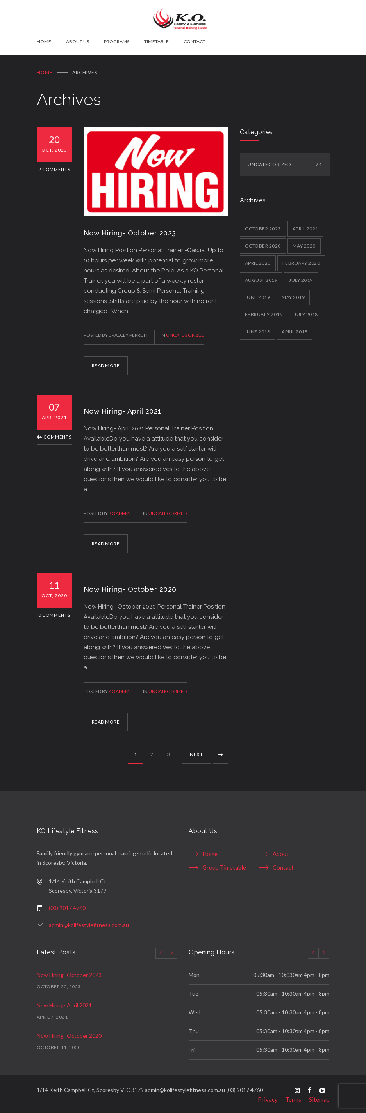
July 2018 (306, 311)
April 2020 (258, 260)
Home (45, 69)
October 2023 (263, 225)
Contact (283, 864)
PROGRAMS (116, 41)
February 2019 (264, 311)
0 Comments (54, 612)
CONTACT (194, 41)
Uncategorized (185, 332)
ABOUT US (77, 41)
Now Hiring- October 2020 (130, 586)
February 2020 (301, 260)
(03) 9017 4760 (67, 905)
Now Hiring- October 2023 (130, 230)
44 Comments (54, 434)
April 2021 (305, 225)
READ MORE (106, 363)
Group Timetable (224, 864)
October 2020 (263, 243)
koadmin (120, 510)
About (281, 851)
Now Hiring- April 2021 (122, 408)
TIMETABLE (156, 41)
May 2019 (293, 294)
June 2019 (257, 294)
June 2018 (257, 328)
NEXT (196, 751)
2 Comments (54, 166)
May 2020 (304, 243)
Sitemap (319, 1096)
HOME (44, 41)
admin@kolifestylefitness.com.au (89, 922)
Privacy (268, 1096)
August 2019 (261, 277)
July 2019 (301, 277)
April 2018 (294, 328)
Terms (293, 1096)
